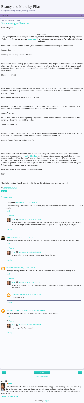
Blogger (46, 401)
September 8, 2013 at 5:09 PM (29, 282)
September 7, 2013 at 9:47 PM (26, 202)
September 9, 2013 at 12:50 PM (30, 325)
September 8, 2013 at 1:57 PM (24, 268)
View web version (42, 376)
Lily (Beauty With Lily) (14, 310)
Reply (8, 211)
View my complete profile (9, 396)
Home (42, 372)
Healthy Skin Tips (30, 156)
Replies (11, 215)
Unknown (10, 268)
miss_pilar (32, 39)
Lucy (8, 237)
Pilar (13, 219)
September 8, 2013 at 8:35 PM (30, 294)
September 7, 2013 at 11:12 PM (30, 219)
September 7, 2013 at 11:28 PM (22, 237)
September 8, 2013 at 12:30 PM (30, 252)
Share (4, 191)
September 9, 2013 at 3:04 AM (34, 310)
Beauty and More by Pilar (20, 6)
